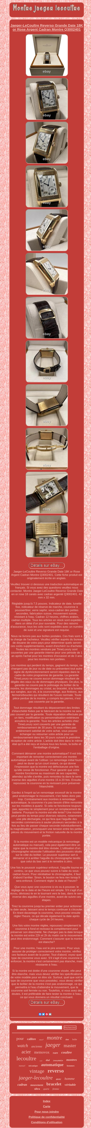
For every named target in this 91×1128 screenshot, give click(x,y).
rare (55, 1052)
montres (71, 1059)
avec (58, 1079)
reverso (56, 1071)
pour (20, 1038)
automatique (52, 1064)
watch (22, 1045)
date (67, 1039)
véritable (70, 1084)
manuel (22, 1065)
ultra (37, 1088)
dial (48, 1060)
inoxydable (58, 1061)
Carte (46, 1106)
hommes (71, 1065)
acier (26, 1051)
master (70, 1045)
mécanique (33, 1066)
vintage (37, 1071)
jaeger (52, 1045)
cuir (41, 1061)
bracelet (53, 1084)
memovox (41, 1052)
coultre (66, 1052)
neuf (41, 1040)
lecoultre (26, 1058)
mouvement (36, 1085)
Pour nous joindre (47, 1111)
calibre (31, 1039)
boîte (74, 1039)
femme (56, 1089)
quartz (46, 1089)
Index (46, 1101)
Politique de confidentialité (47, 1117)
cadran (22, 1084)
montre (54, 1038)
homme (70, 1079)
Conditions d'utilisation (46, 1122)
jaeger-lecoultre (36, 1078)
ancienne (36, 1046)
